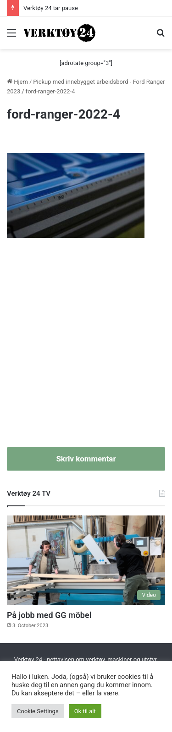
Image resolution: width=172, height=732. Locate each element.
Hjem (17, 81)
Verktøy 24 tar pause (50, 8)
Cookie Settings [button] (38, 711)
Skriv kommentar (86, 458)
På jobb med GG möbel (49, 615)
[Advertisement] (86, 348)
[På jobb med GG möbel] (86, 560)
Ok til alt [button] (85, 711)
